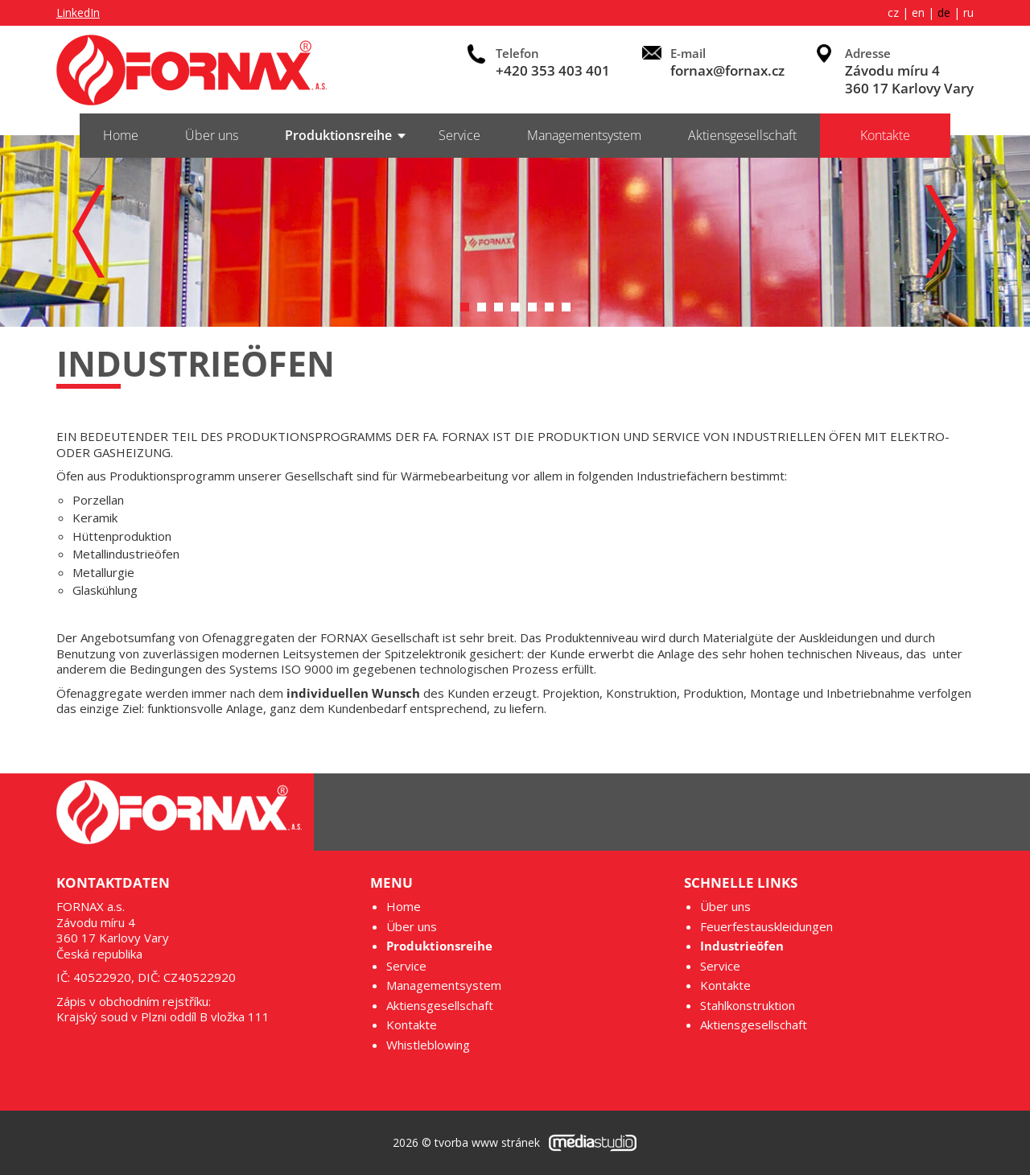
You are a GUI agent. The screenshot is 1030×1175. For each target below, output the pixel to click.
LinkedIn (78, 13)
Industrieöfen (742, 946)
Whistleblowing (428, 1045)
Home (120, 135)
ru (968, 13)
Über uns (211, 135)
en (918, 13)
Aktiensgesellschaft (742, 135)
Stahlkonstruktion (747, 1005)
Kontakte (885, 135)
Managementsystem (584, 135)
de (943, 13)
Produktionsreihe (338, 135)
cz (893, 13)
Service (459, 135)
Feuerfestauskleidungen (766, 926)
